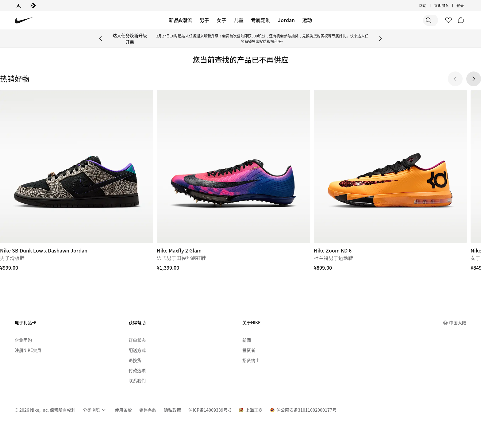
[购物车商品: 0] (460, 20)
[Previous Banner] (100, 38)
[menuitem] (95, 410)
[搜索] (392, 20)
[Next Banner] (380, 38)
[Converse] (33, 5)
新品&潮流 (180, 20)
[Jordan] (18, 5)
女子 (221, 20)
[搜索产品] (417, 20)
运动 (307, 20)
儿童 (239, 20)
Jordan (286, 20)
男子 (204, 20)
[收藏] (448, 20)
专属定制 (261, 20)
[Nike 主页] (24, 20)
